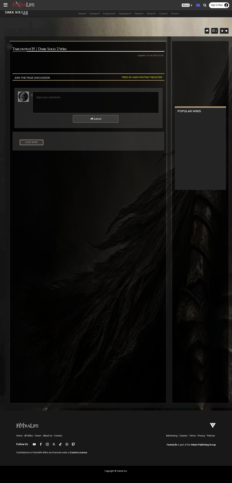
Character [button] (109, 13)
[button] (187, 5)
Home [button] (82, 13)
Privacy (201, 435)
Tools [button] (175, 13)
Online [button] (139, 13)
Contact (58, 435)
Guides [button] (163, 13)
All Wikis (28, 435)
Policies (211, 435)
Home (19, 435)
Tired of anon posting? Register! (141, 77)
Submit (95, 118)
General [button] (95, 13)
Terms (192, 435)
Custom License (78, 452)
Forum (38, 435)
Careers (183, 435)
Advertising (171, 435)
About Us (47, 435)
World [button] (151, 13)
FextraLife (172, 445)
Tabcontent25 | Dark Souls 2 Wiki (40, 49)
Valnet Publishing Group (203, 445)
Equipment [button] (125, 13)
